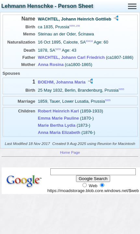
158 (78, 25)
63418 (89, 41)
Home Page (70, 152)
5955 (72, 25)
